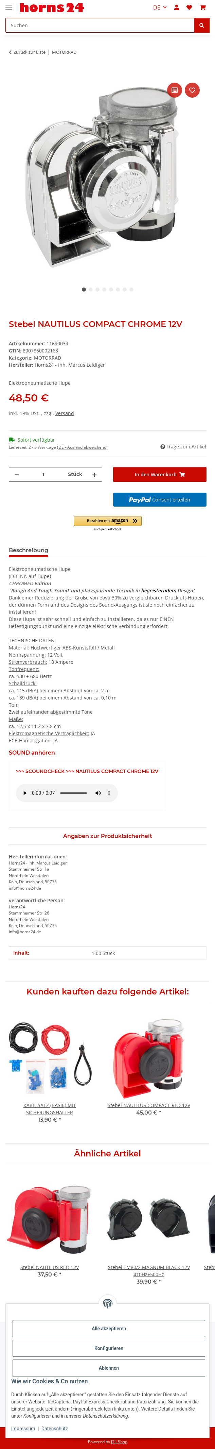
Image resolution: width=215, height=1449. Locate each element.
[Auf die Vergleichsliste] (174, 90)
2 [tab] (91, 289)
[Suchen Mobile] (99, 25)
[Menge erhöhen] (94, 474)
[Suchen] (202, 25)
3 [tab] (97, 289)
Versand (64, 413)
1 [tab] (84, 289)
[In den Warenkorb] (14, 73)
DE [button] (156, 7)
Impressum (23, 1428)
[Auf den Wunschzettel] (192, 90)
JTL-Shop (119, 1442)
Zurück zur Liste (30, 52)
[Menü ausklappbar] (8, 4)
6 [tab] (118, 289)
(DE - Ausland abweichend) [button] (82, 447)
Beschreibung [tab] (28, 550)
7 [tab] (125, 289)
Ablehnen (109, 1368)
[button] (177, 7)
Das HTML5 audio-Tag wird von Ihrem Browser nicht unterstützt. (67, 793)
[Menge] (43, 474)
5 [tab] (111, 289)
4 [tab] (104, 289)
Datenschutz (54, 1428)
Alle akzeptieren (109, 1328)
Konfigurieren (108, 1348)
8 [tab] (131, 289)
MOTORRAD (47, 358)
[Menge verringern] (16, 474)
